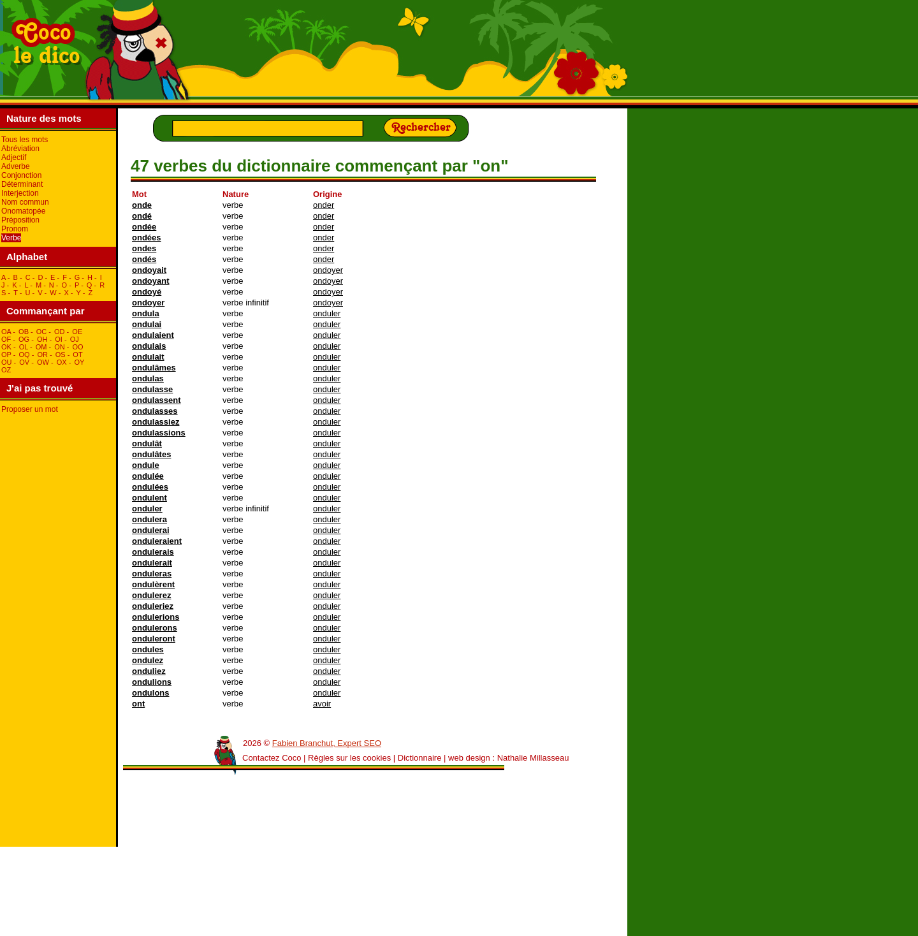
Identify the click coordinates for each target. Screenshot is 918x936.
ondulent (149, 497)
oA (6, 331)
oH (42, 339)
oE (77, 331)
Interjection (20, 193)
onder (323, 205)
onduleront (153, 638)
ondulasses (155, 411)
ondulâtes (151, 454)
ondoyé (146, 291)
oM (41, 347)
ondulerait (152, 562)
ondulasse (152, 389)
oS (60, 354)
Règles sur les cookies (349, 758)
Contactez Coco (272, 758)
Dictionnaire (420, 758)
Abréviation (20, 148)
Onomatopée (23, 211)
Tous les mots (24, 139)
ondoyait (149, 270)
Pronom (14, 228)
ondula (145, 313)
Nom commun (25, 202)
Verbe (11, 237)
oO (78, 347)
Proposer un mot (29, 409)
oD (59, 331)
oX (62, 362)
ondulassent (156, 400)
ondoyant (151, 281)
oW (43, 362)
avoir (322, 703)
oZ (6, 370)
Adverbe (15, 166)
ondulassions (159, 432)
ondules (148, 649)
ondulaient (153, 335)
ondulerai (151, 530)
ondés (144, 259)
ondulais (149, 346)
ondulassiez (155, 422)
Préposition (20, 220)
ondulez (147, 660)
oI (58, 339)
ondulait (148, 357)
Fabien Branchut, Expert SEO (326, 743)
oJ (74, 339)
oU (6, 362)
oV (24, 362)
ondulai (146, 324)
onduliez (149, 671)
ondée (144, 226)
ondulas (148, 378)
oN (59, 347)
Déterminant (22, 184)
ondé (142, 216)
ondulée (148, 476)
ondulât (147, 443)
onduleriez (152, 606)
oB (23, 331)
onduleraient (157, 541)
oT (77, 354)
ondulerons (154, 628)
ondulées (150, 487)
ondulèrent (153, 584)
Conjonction (21, 175)
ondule (145, 465)
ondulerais (153, 552)
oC (41, 331)
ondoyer (328, 270)
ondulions (151, 682)
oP (6, 354)
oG (23, 339)
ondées (146, 237)
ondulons (151, 693)
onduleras (151, 573)
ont (138, 703)
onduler (326, 313)
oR (42, 354)
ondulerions (155, 617)
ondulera (149, 519)
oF (6, 339)
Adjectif (13, 157)
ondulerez (151, 595)
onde (142, 205)
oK (6, 347)
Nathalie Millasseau (533, 758)
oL (23, 347)
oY (79, 362)
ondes (144, 248)
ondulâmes (154, 367)
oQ (23, 354)
